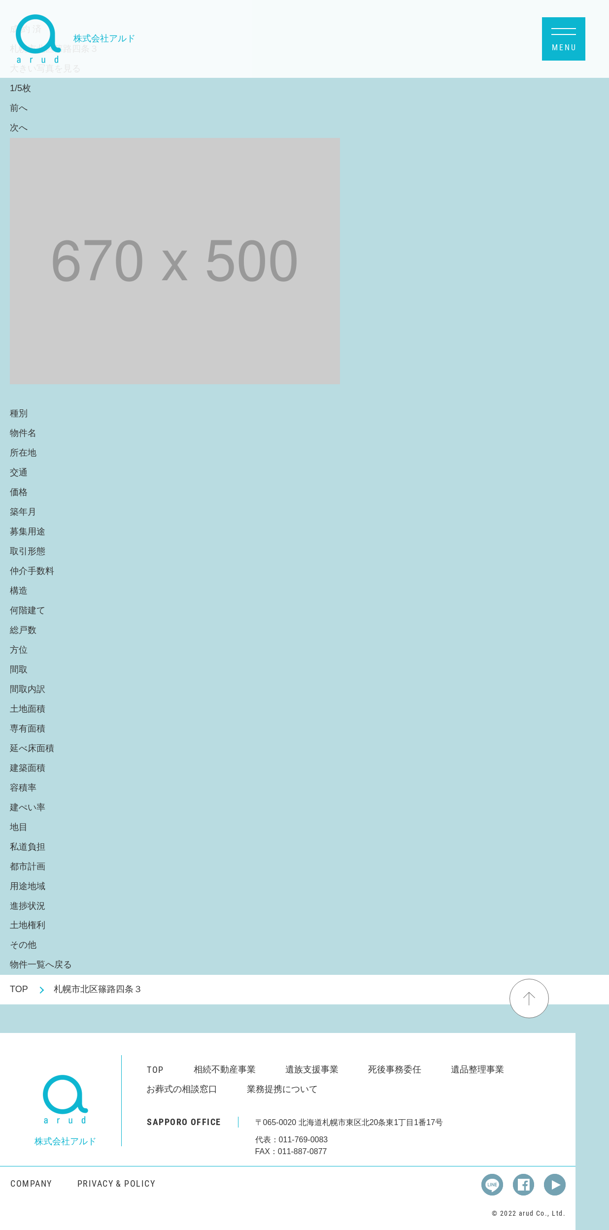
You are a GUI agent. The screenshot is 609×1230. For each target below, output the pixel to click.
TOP (19, 989)
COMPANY (31, 1183)
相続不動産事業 (225, 1069)
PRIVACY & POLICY (116, 1183)
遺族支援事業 (311, 1069)
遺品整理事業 (477, 1069)
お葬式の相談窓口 (181, 1089)
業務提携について (282, 1089)
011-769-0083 (303, 1139)
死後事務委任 (394, 1069)
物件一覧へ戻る (41, 964)
